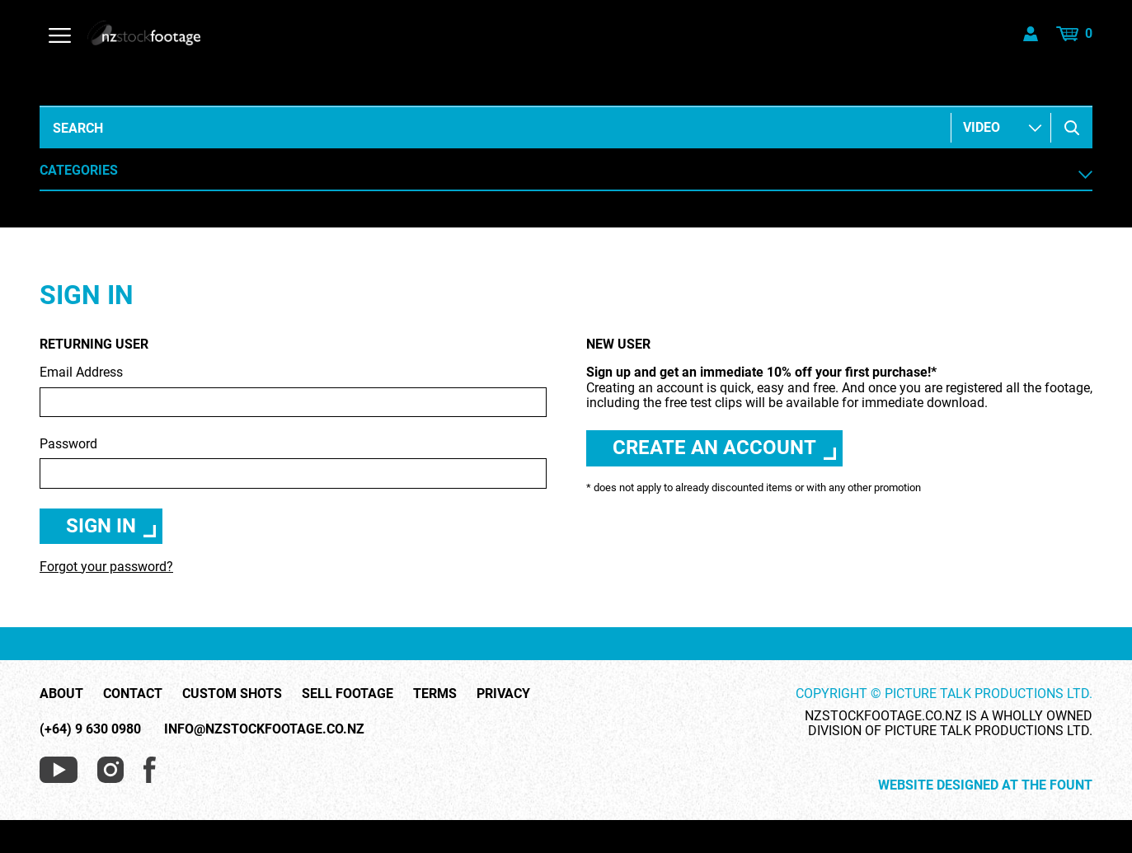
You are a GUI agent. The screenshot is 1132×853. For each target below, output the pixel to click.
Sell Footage (347, 694)
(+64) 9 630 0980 (90, 729)
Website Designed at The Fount (985, 785)
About (61, 694)
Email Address (293, 391)
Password (293, 463)
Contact (132, 694)
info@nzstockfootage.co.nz (264, 729)
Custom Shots (232, 694)
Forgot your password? (106, 566)
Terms (435, 694)
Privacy (503, 694)
